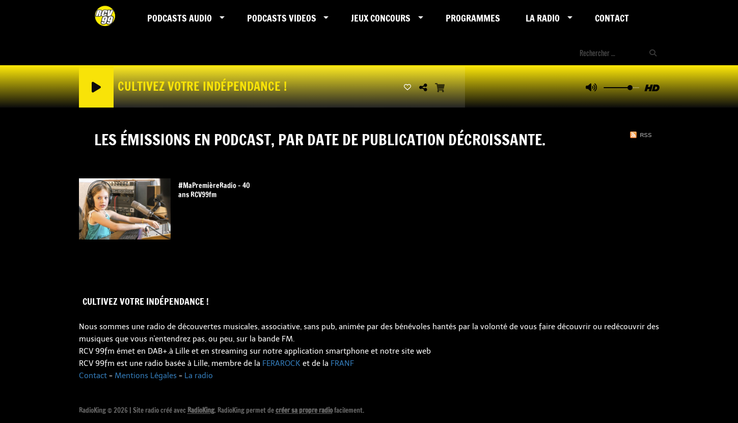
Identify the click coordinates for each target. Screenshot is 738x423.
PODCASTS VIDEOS (281, 17)
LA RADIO (543, 17)
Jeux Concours (381, 17)
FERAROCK (281, 363)
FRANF (342, 363)
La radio (198, 375)
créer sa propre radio (304, 410)
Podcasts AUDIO (179, 17)
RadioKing (200, 410)
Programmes (473, 17)
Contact (612, 17)
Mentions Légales (146, 375)
